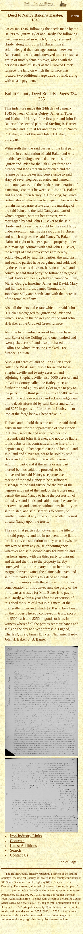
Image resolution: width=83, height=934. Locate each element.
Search (15, 850)
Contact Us (19, 855)
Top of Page (68, 862)
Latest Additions (23, 845)
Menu (74, 16)
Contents (17, 841)
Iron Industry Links (26, 836)
